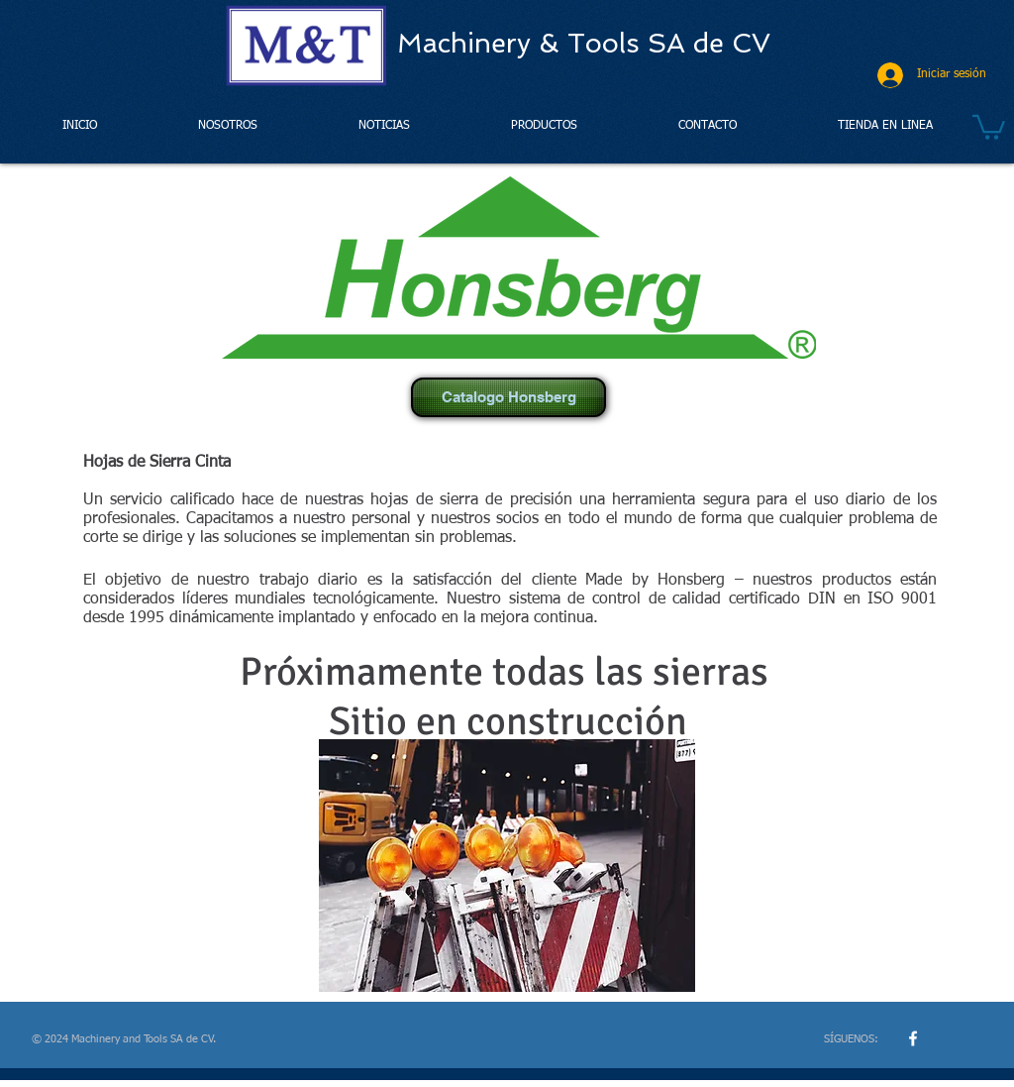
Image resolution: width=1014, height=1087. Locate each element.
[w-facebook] (913, 1038)
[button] (988, 126)
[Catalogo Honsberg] (508, 397)
